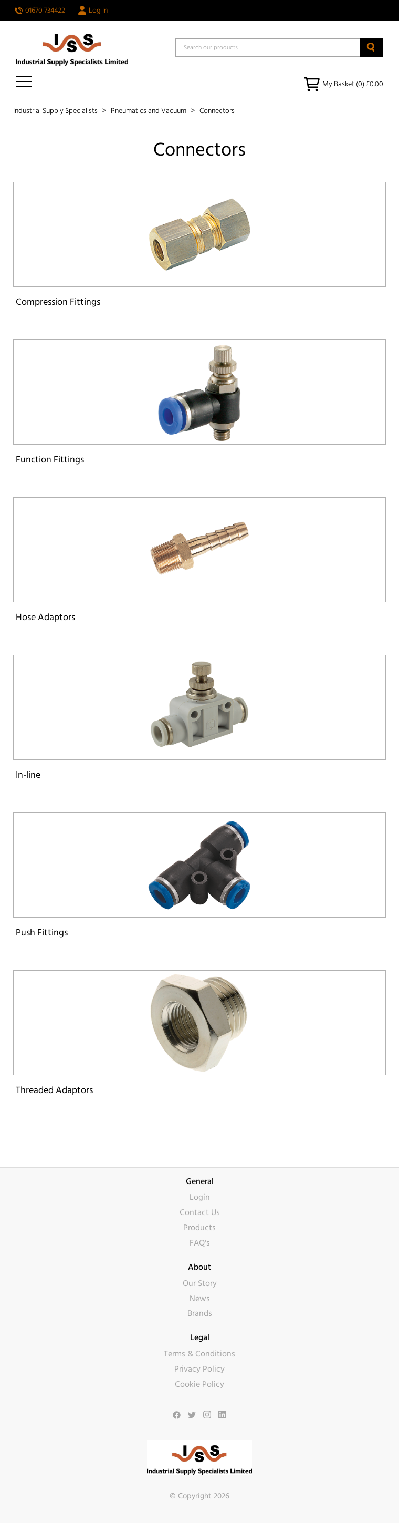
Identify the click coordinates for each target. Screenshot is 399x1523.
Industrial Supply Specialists (56, 111)
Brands (199, 1313)
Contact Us (200, 1212)
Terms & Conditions (199, 1354)
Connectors (217, 111)
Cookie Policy (199, 1384)
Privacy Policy (199, 1369)
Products (199, 1227)
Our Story (200, 1283)
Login (200, 1197)
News (200, 1298)
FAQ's (200, 1243)
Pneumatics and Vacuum (149, 111)
